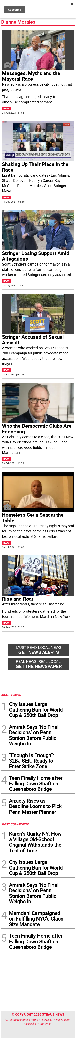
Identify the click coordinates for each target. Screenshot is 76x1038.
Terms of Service (40, 1020)
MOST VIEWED (11, 695)
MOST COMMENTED (15, 824)
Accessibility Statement (38, 1024)
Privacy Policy (61, 1020)
